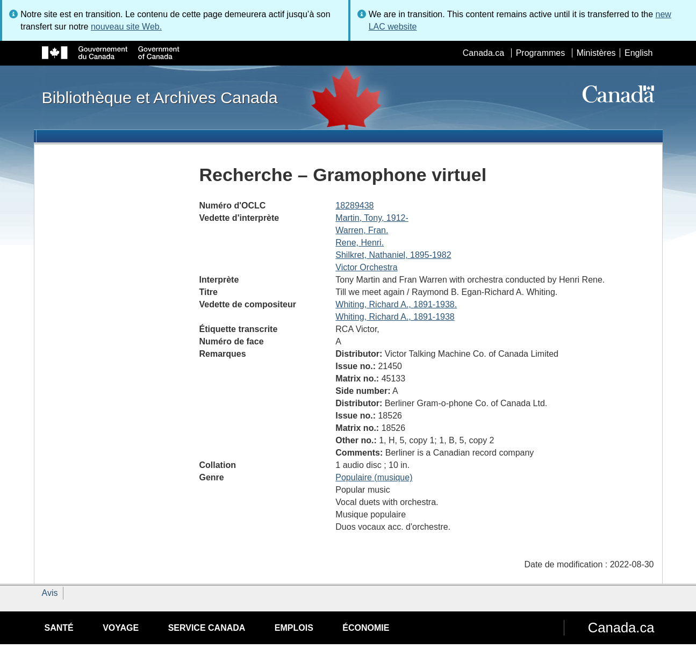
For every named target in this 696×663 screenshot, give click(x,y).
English (638, 52)
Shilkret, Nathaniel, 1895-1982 (393, 255)
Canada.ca (483, 52)
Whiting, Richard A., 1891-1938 (394, 316)
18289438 (354, 205)
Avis (50, 592)
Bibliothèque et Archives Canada (160, 97)
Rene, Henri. (359, 242)
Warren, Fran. (361, 230)
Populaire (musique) (373, 477)
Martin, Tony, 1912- (371, 217)
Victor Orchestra (366, 267)
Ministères (596, 52)
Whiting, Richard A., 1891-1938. (396, 304)
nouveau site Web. (126, 26)
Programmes (540, 52)
